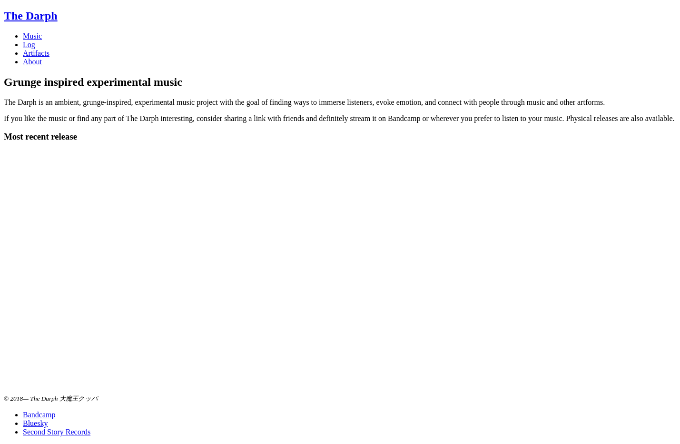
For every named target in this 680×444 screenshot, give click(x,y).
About (32, 62)
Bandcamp (39, 415)
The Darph (31, 16)
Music (32, 36)
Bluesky (35, 423)
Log (29, 44)
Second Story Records (56, 432)
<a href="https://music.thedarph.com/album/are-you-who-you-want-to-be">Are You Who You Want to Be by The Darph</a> (99, 272)
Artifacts (36, 53)
